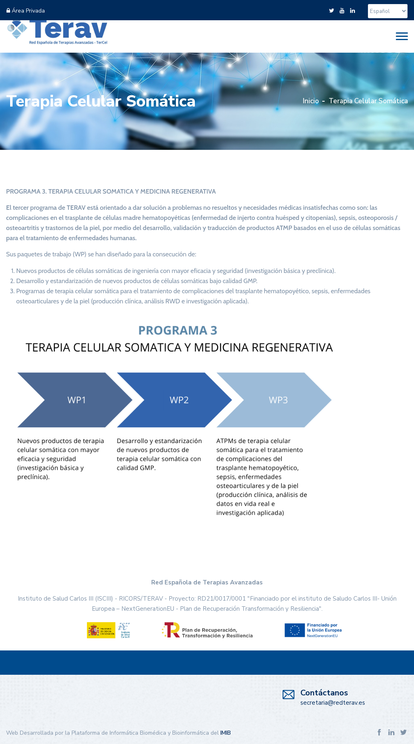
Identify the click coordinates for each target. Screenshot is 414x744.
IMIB (225, 733)
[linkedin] (353, 10)
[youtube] (342, 10)
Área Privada (25, 11)
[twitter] (331, 10)
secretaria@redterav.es (332, 703)
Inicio (311, 101)
